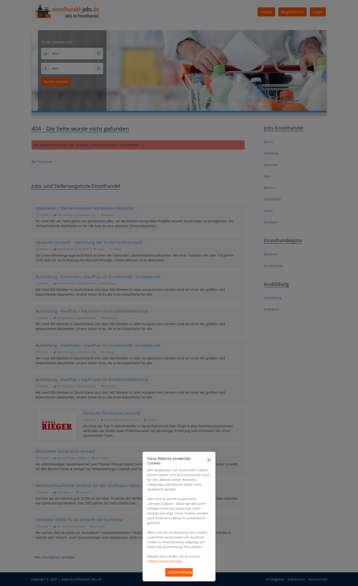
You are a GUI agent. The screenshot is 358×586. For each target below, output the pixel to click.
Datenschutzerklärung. (164, 561)
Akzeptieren (180, 572)
